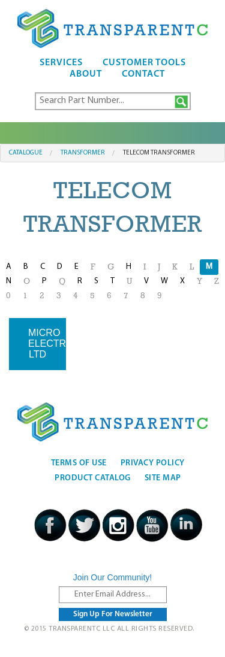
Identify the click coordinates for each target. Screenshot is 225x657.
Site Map (163, 478)
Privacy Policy (153, 463)
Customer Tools (144, 63)
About (86, 74)
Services (61, 63)
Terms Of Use (79, 463)
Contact (143, 74)
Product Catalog (93, 478)
